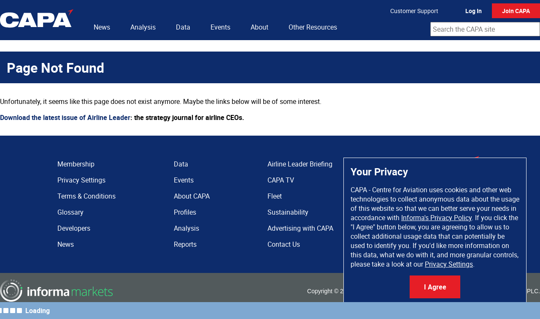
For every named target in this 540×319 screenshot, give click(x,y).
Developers (73, 228)
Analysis (143, 27)
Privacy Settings (449, 264)
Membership (75, 164)
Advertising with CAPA (300, 228)
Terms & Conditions (86, 196)
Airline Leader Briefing (299, 164)
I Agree (435, 287)
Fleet (274, 196)
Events (220, 27)
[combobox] (485, 29)
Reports (185, 244)
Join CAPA (516, 11)
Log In (473, 11)
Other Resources (313, 27)
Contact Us (283, 244)
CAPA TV (280, 180)
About (259, 27)
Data (183, 27)
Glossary (70, 212)
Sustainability (287, 212)
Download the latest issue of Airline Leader (65, 117)
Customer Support (414, 11)
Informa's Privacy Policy (436, 217)
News (102, 27)
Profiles (185, 212)
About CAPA (192, 196)
